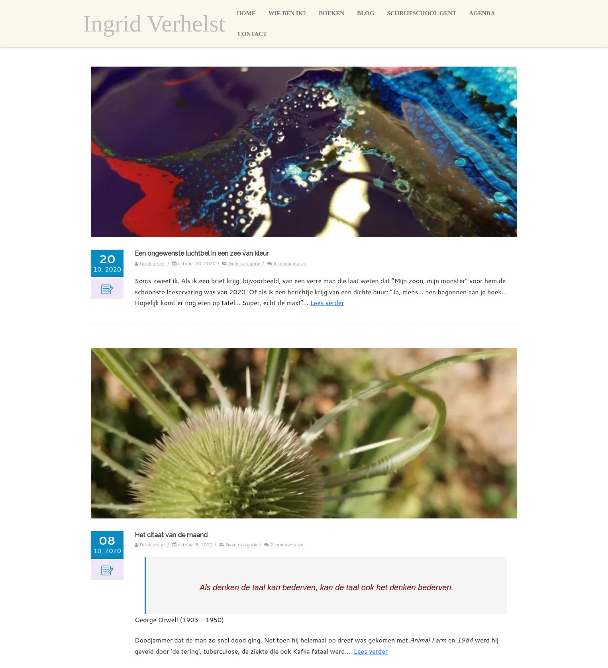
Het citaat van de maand (171, 535)
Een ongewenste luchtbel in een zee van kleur (202, 253)
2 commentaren (287, 544)
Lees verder (327, 302)
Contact (252, 34)
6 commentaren (289, 263)
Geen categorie (244, 263)
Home (246, 13)
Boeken (331, 13)
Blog (365, 13)
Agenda (482, 13)
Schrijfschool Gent (421, 13)
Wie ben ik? (287, 13)
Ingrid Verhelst (154, 23)
